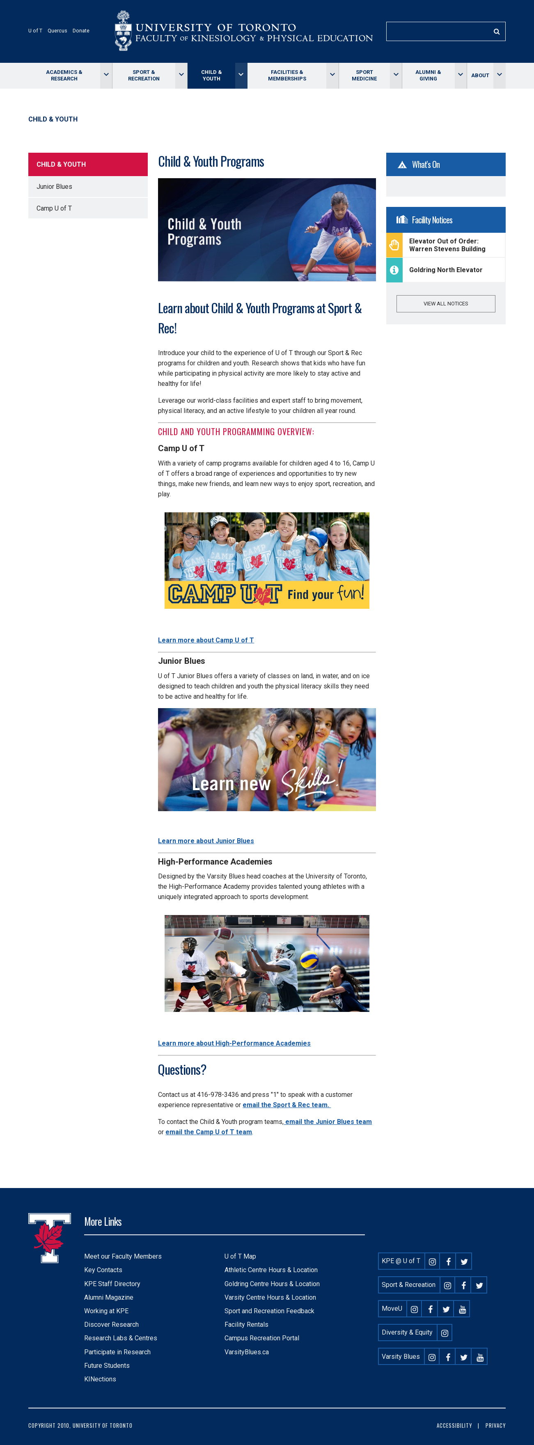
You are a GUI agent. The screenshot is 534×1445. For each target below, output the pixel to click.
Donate (81, 31)
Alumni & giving (428, 75)
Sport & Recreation (144, 75)
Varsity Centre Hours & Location (270, 1297)
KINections (100, 1379)
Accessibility (454, 1425)
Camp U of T (54, 208)
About (480, 75)
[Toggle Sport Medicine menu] (396, 76)
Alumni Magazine (108, 1297)
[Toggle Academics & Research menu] (106, 76)
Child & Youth (211, 75)
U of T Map (240, 1256)
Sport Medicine (364, 75)
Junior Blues (54, 186)
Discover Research (111, 1324)
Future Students (107, 1365)
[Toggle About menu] (499, 76)
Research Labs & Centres (120, 1338)
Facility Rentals (246, 1324)
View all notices (446, 303)
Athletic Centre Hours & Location (271, 1270)
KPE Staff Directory (112, 1284)
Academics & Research (64, 75)
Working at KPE (106, 1311)
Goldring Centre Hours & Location (272, 1284)
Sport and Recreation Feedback (269, 1311)
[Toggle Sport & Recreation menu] (181, 76)
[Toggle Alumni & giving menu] (461, 76)
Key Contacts (103, 1270)
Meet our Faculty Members (123, 1256)
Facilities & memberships (287, 75)
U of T (35, 31)
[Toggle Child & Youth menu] (241, 76)
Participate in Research (117, 1352)
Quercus (57, 31)
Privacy (496, 1425)
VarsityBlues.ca (247, 1352)
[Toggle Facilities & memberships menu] (332, 76)
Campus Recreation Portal (262, 1338)
